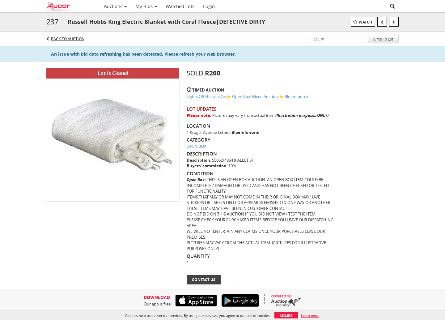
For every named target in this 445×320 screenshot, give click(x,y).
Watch (365, 22)
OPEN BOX (196, 146)
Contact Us (203, 279)
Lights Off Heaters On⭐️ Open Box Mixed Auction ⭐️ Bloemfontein (248, 96)
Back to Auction (67, 38)
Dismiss (286, 315)
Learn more (310, 315)
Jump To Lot (383, 38)
